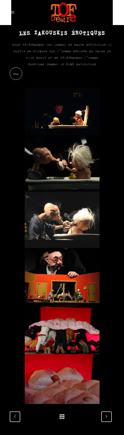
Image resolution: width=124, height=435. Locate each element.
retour (15, 74)
